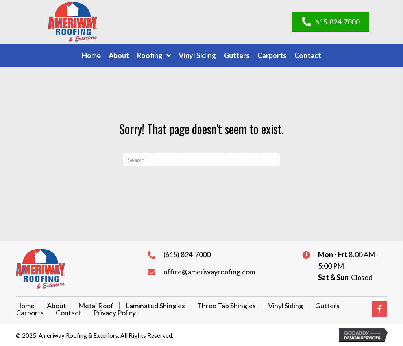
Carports (30, 312)
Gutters (327, 305)
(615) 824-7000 (187, 254)
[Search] (201, 159)
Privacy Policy (114, 312)
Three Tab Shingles (226, 305)
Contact (68, 312)
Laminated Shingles (155, 305)
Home (25, 305)
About (56, 305)
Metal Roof (95, 305)
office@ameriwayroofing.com (209, 271)
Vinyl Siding (285, 305)
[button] (379, 309)
